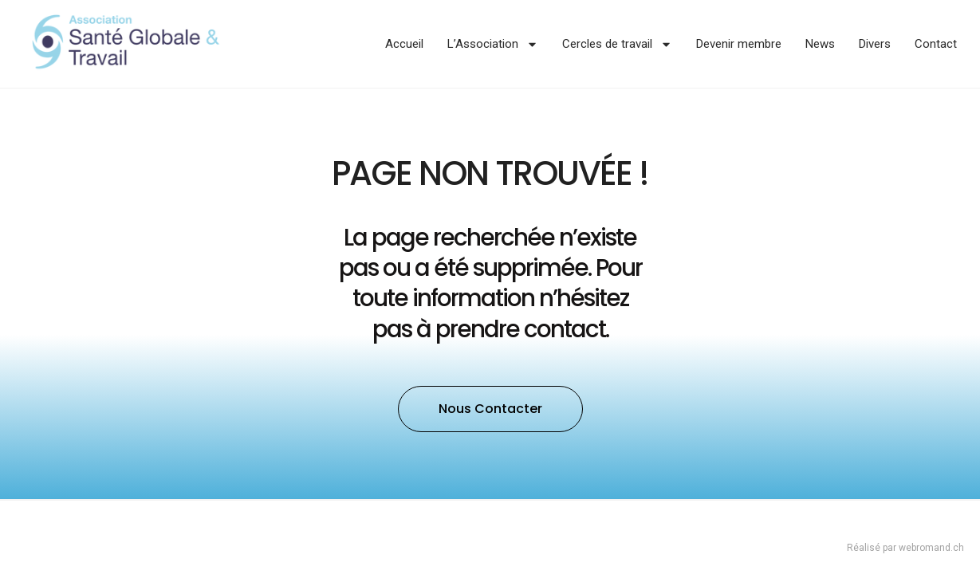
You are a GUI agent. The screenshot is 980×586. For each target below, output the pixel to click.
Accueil (404, 44)
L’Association (492, 44)
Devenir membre (738, 44)
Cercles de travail (617, 44)
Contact (936, 44)
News (820, 44)
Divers (875, 44)
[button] (490, 409)
